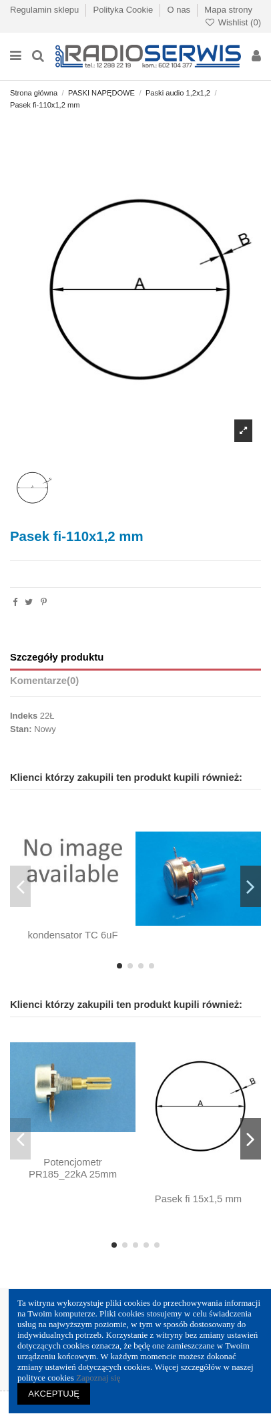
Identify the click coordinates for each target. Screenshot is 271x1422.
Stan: (21, 729)
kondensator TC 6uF (72, 935)
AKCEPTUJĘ (53, 1394)
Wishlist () (232, 22)
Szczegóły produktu (56, 657)
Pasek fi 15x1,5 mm (198, 1199)
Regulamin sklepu (45, 10)
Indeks (23, 716)
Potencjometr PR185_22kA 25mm (73, 1168)
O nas (179, 10)
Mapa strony (228, 10)
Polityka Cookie (124, 10)
